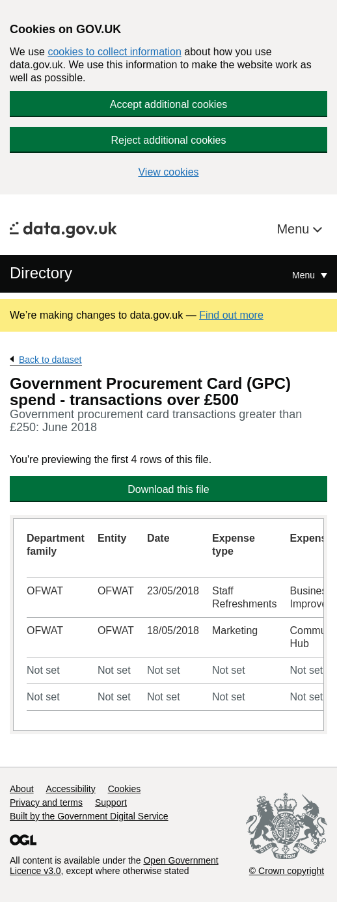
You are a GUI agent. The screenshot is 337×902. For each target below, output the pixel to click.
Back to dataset (50, 359)
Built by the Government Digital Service (89, 816)
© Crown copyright (286, 871)
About (22, 789)
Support (111, 802)
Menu (294, 229)
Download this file (168, 489)
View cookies (168, 172)
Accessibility (70, 789)
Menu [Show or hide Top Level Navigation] (304, 275)
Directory (41, 273)
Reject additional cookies (168, 140)
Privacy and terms (46, 802)
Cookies (124, 789)
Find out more (231, 315)
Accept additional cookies (169, 104)
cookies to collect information (114, 51)
